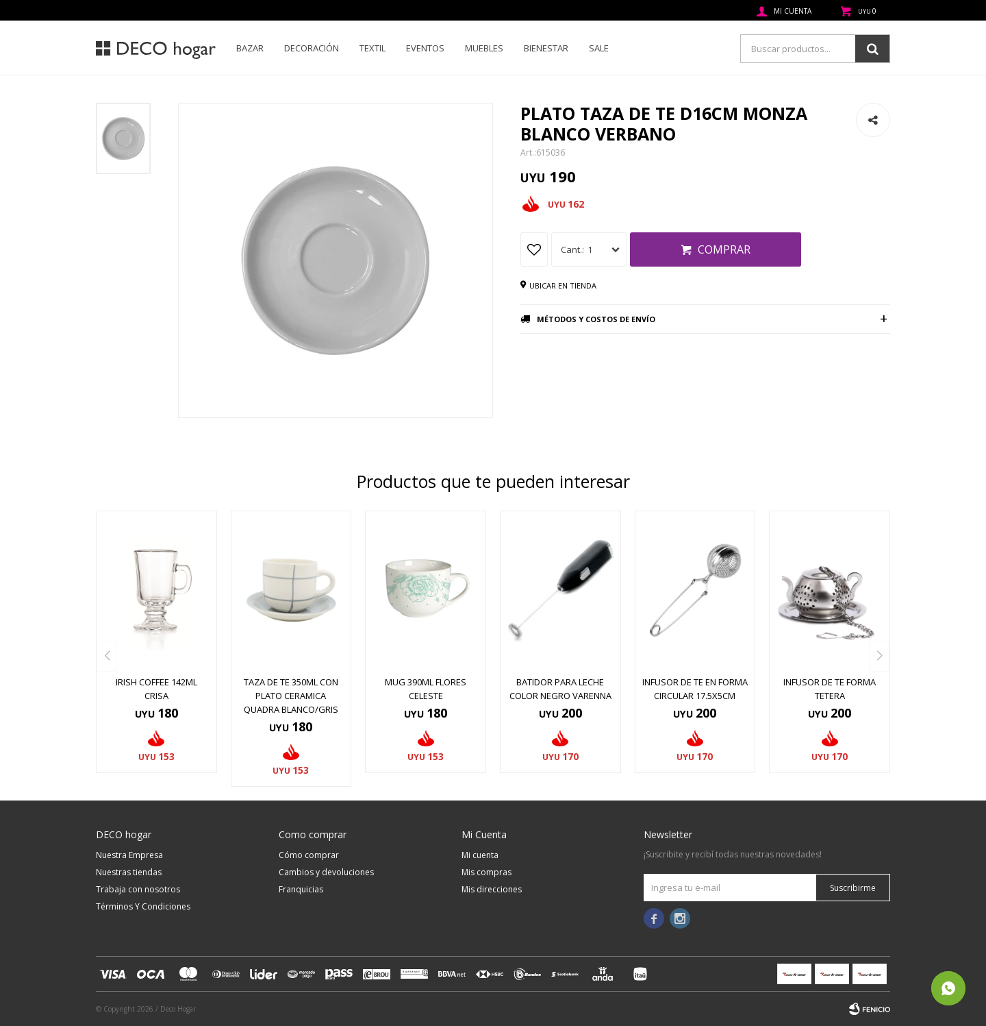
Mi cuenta (480, 855)
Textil (372, 48)
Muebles (484, 48)
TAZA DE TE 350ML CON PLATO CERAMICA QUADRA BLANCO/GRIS (291, 696)
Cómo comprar (309, 855)
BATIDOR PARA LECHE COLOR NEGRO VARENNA (560, 689)
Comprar (724, 249)
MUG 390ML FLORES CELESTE (425, 689)
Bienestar (546, 48)
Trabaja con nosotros (138, 889)
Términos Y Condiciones (143, 906)
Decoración (311, 48)
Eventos (425, 48)
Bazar (250, 48)
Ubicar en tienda (562, 285)
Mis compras (486, 872)
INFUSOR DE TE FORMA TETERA (829, 689)
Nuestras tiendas (129, 872)
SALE (599, 48)
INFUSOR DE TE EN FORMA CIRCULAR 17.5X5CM (695, 689)
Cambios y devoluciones (326, 872)
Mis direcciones (492, 889)
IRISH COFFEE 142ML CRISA (156, 689)
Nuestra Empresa (129, 855)
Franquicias (301, 889)
